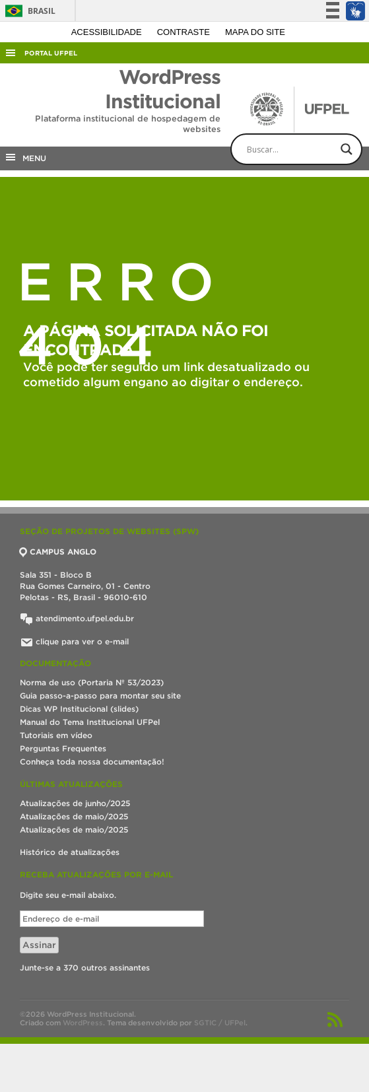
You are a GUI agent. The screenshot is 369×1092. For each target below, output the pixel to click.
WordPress (83, 1023)
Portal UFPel (50, 53)
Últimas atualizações (71, 784)
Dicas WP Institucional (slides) (79, 708)
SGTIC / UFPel (220, 1023)
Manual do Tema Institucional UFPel (90, 722)
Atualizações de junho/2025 (75, 803)
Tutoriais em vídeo (56, 735)
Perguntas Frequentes (63, 748)
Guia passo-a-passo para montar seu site (100, 695)
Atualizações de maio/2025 (74, 816)
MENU (25, 157)
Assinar (39, 945)
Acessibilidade (108, 32)
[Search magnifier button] (346, 149)
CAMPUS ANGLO (58, 551)
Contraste (185, 32)
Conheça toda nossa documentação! (92, 761)
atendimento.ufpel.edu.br (77, 618)
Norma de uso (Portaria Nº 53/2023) (92, 682)
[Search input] (307, 149)
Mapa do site (255, 32)
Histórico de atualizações (69, 852)
